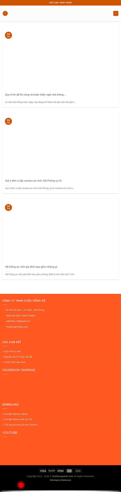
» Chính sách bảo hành (14, 362)
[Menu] (5, 13)
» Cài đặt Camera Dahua (14, 414)
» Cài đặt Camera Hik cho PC (17, 419)
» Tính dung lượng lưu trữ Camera (19, 424)
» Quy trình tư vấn (11, 351)
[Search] (115, 13)
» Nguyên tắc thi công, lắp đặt (17, 356)
